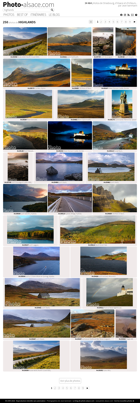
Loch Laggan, (30, 245)
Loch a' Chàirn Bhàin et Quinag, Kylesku (36, 276)
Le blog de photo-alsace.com (83, 401)
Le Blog (54, 15)
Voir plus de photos (70, 380)
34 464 (88, 3)
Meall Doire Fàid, (97, 245)
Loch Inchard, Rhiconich (104, 276)
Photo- (28, 4)
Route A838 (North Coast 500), (25, 57)
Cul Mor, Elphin (37, 88)
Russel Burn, (115, 151)
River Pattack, (25, 151)
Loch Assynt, (126, 57)
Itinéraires (38, 15)
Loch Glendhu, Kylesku (25, 213)
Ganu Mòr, (103, 370)
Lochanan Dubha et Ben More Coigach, (92, 339)
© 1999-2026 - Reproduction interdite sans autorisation (25, 401)
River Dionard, (28, 119)
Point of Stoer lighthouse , (109, 308)
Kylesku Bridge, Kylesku (70, 213)
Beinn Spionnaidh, (81, 119)
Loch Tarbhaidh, (69, 57)
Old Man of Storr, (81, 88)
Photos (8, 15)
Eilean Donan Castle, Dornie (115, 88)
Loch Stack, (59, 182)
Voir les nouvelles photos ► (124, 401)
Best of (22, 15)
